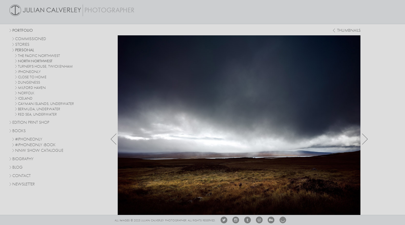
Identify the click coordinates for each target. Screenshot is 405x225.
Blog (17, 167)
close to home (32, 77)
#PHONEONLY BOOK (35, 145)
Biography (23, 159)
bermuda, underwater (39, 109)
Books (19, 131)
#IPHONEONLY (28, 139)
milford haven (32, 88)
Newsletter (23, 184)
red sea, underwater (37, 114)
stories (22, 44)
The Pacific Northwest (39, 56)
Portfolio (22, 30)
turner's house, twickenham (45, 66)
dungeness (29, 82)
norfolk (26, 93)
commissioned (30, 39)
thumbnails (349, 30)
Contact (21, 176)
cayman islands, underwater (46, 104)
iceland (25, 98)
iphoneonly (29, 72)
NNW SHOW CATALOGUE (39, 150)
